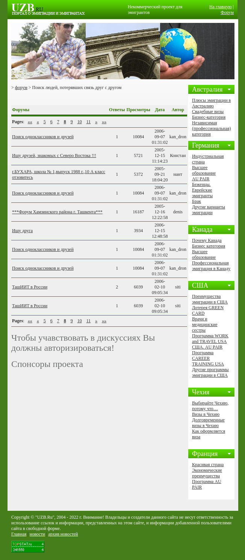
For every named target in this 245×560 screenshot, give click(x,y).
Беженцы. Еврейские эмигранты (202, 190)
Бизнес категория (208, 246)
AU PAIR (201, 178)
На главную (220, 6)
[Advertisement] (99, 98)
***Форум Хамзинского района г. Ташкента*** (57, 211)
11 (88, 121)
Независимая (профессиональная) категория (211, 128)
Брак (196, 201)
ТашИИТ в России (29, 287)
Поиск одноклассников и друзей (43, 136)
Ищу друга (22, 230)
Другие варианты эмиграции (208, 209)
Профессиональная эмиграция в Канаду (211, 265)
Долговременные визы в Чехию (208, 422)
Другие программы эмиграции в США (210, 372)
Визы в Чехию (205, 414)
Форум (227, 12)
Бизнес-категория (208, 117)
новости (37, 534)
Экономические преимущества (207, 473)
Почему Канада (207, 240)
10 (79, 121)
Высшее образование (204, 170)
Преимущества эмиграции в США (210, 299)
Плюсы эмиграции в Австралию (211, 103)
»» (104, 121)
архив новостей (63, 534)
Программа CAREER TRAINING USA (208, 358)
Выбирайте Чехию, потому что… (210, 405)
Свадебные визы (208, 111)
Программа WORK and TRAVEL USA (210, 338)
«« (30, 121)
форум (21, 87)
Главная (18, 534)
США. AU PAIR (207, 347)
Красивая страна (208, 464)
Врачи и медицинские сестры (204, 324)
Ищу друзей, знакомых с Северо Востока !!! (54, 155)
